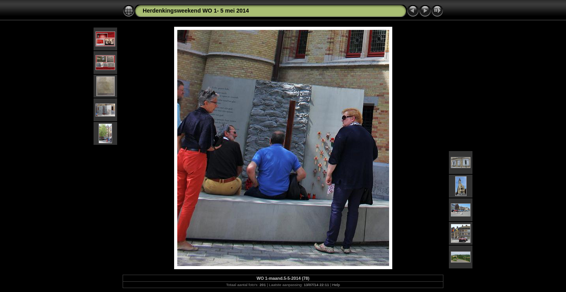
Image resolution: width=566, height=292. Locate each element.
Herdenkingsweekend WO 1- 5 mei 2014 (196, 10)
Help (336, 285)
